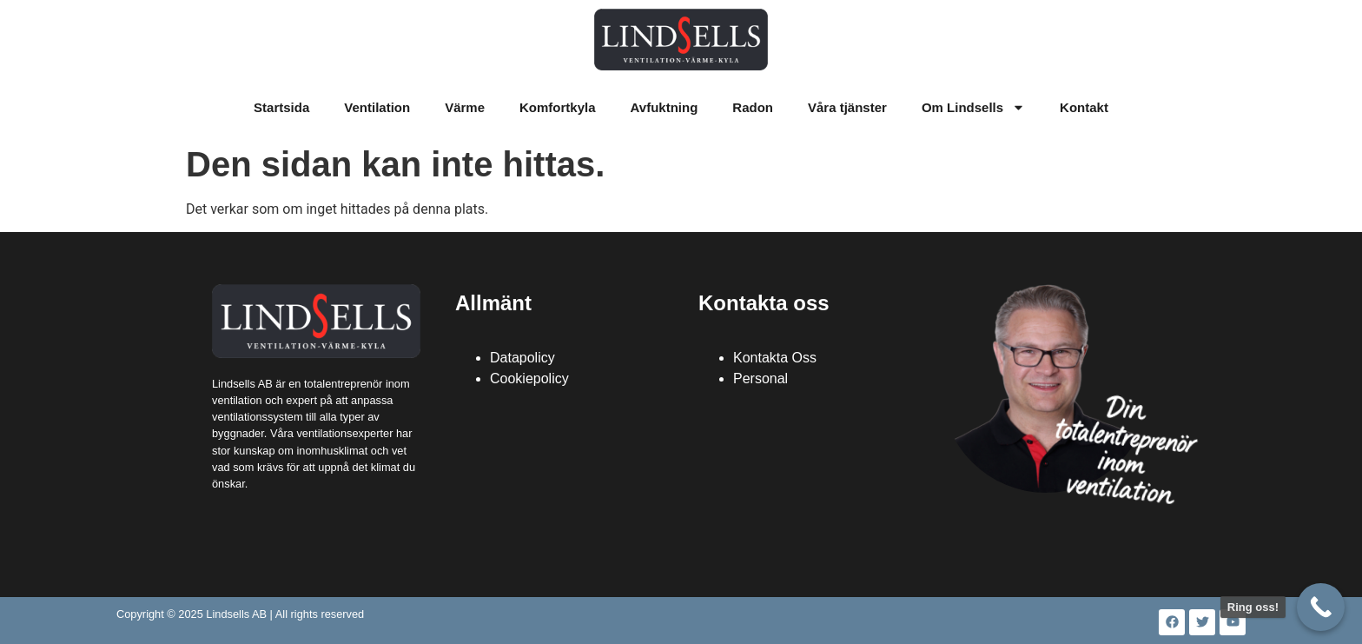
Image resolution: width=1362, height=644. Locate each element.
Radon (752, 107)
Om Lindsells (973, 107)
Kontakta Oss (775, 357)
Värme (465, 107)
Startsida (281, 107)
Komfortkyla (557, 107)
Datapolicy (522, 357)
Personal (760, 378)
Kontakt (1084, 107)
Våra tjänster (847, 107)
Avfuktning (664, 107)
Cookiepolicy (529, 378)
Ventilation (377, 107)
